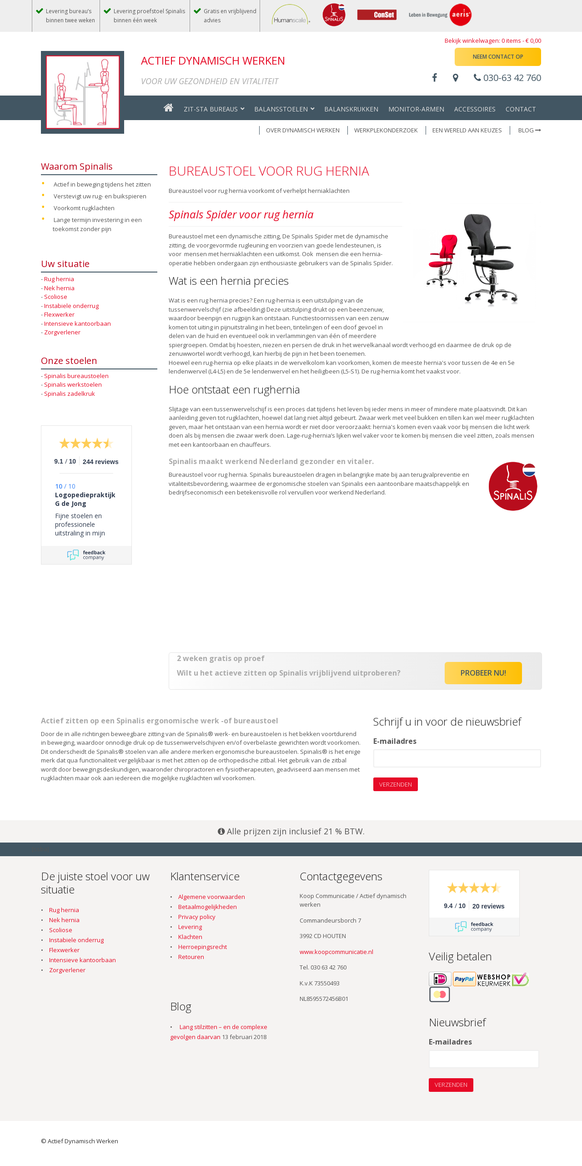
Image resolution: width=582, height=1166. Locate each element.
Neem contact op (498, 57)
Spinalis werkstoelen (73, 384)
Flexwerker (59, 314)
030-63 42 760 (507, 77)
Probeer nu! (483, 673)
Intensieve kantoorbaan (77, 323)
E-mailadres (394, 741)
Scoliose (55, 297)
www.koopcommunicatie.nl (336, 952)
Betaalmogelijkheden (207, 907)
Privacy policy (197, 917)
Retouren (191, 957)
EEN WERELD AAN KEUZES (467, 130)
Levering (190, 927)
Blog (529, 130)
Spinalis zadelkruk (69, 393)
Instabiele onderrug (71, 306)
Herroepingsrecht (202, 947)
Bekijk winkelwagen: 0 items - (493, 40)
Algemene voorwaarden (211, 897)
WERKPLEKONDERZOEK (386, 130)
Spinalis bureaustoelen (76, 376)
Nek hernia (59, 288)
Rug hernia (59, 279)
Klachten (190, 937)
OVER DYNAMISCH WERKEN (303, 130)
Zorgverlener (62, 332)
